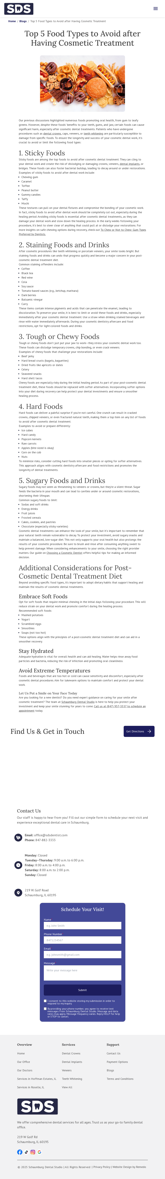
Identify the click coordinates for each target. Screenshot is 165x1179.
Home (12, 21)
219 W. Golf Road (37, 890)
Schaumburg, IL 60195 (40, 895)
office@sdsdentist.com (50, 835)
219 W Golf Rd (27, 1137)
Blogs (23, 21)
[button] (19, 1152)
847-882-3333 (45, 840)
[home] (19, 8)
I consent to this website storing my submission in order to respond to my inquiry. (81, 1002)
